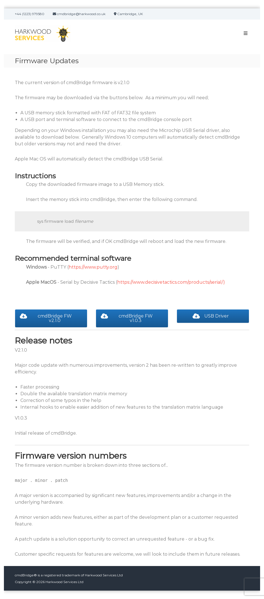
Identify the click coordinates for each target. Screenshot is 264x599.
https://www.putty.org (93, 267)
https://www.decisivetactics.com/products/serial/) (171, 282)
